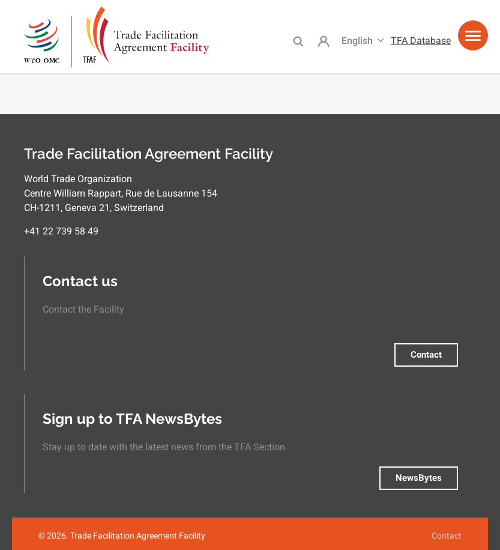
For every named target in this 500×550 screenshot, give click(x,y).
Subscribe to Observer (5, 79)
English (357, 40)
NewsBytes (419, 477)
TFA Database (421, 40)
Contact (426, 354)
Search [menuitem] (298, 40)
